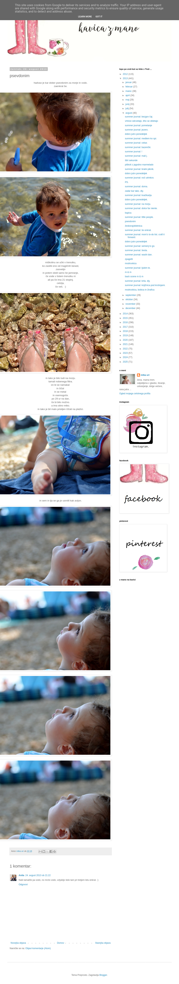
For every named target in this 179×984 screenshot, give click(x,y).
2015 (125, 318)
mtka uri (145, 375)
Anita (21, 875)
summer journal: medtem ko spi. (141, 138)
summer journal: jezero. (136, 129)
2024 (125, 357)
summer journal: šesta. (136, 250)
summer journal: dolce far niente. (141, 208)
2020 (125, 340)
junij (127, 104)
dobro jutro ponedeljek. (136, 199)
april (127, 95)
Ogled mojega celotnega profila (134, 393)
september (131, 295)
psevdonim (130, 221)
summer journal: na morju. (138, 204)
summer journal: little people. (139, 217)
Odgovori (23, 884)
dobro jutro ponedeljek (136, 134)
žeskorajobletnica (133, 226)
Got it (98, 16)
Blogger (103, 975)
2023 (125, 353)
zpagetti (129, 259)
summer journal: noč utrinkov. (139, 177)
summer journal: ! (133, 151)
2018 (125, 331)
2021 (125, 344)
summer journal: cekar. (136, 143)
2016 (125, 322)
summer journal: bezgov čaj (138, 116)
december (130, 308)
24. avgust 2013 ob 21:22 (38, 875)
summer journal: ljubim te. (137, 268)
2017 (125, 327)
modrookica (130, 263)
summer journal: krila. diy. (137, 281)
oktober (129, 299)
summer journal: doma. (136, 186)
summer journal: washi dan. (138, 254)
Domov (60, 943)
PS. (126, 182)
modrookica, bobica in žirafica (139, 289)
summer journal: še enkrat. (138, 230)
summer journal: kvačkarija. (138, 195)
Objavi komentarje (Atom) (38, 948)
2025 (125, 361)
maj (127, 99)
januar (128, 82)
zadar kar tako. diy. (134, 191)
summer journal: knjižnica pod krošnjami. (145, 285)
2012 (125, 74)
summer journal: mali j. (136, 156)
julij (127, 108)
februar (129, 86)
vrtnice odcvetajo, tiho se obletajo (141, 121)
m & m (128, 272)
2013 (125, 78)
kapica (128, 213)
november (130, 304)
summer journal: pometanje (138, 125)
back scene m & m (134, 276)
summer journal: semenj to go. (140, 246)
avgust (129, 113)
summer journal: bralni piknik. (139, 169)
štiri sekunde (131, 160)
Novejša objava (18, 943)
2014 (125, 313)
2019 (125, 335)
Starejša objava (103, 943)
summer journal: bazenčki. (138, 147)
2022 (125, 348)
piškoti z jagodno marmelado (139, 164)
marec (128, 91)
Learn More (85, 16)
